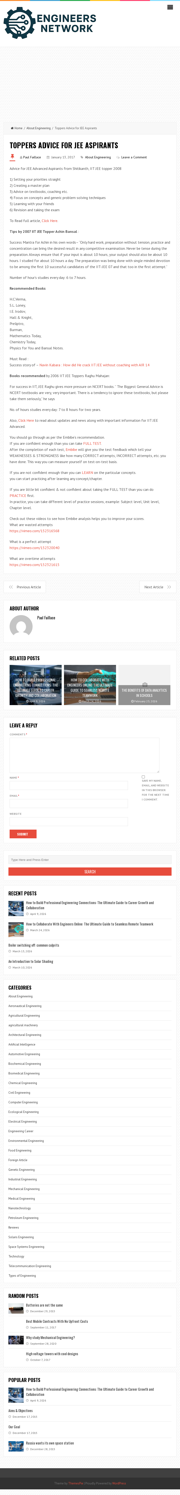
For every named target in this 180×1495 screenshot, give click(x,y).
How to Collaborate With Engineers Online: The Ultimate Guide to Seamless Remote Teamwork (89, 929)
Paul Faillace (32, 157)
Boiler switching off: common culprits (33, 950)
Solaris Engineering (21, 1243)
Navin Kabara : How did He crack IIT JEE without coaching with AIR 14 (94, 365)
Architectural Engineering (24, 1040)
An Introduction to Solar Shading (30, 966)
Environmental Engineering (26, 1146)
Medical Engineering (21, 1204)
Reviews (13, 1233)
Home (16, 128)
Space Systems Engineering (26, 1252)
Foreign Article (17, 1166)
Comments (18, 734)
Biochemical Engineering (24, 1069)
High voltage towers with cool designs (52, 1359)
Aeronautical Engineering (24, 1012)
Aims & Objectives (20, 1416)
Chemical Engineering (22, 1089)
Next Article (153, 587)
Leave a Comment (134, 157)
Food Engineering (19, 1156)
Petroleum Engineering (23, 1224)
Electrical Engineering (22, 1127)
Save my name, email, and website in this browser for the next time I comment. (155, 796)
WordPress (119, 1489)
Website (16, 819)
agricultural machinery (23, 1031)
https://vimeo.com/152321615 (35, 564)
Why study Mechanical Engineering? (50, 1343)
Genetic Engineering (21, 1175)
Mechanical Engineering (24, 1195)
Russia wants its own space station (50, 1448)
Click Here (49, 220)
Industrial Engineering (22, 1185)
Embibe (71, 449)
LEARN (87, 472)
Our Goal (14, 1432)
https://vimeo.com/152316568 (35, 530)
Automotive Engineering (24, 1060)
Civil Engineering (19, 1098)
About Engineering (38, 128)
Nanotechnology (19, 1214)
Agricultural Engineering (24, 1021)
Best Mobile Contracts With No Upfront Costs (57, 1326)
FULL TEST (92, 443)
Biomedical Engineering (24, 1079)
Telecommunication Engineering (29, 1272)
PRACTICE (18, 495)
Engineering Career (20, 1137)
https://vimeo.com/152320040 (35, 547)
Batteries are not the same (44, 1310)
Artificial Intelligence (21, 1050)
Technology (16, 1262)
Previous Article (29, 587)
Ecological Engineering (23, 1118)
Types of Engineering (22, 1281)
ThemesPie (75, 1489)
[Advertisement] (90, 82)
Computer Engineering (23, 1108)
